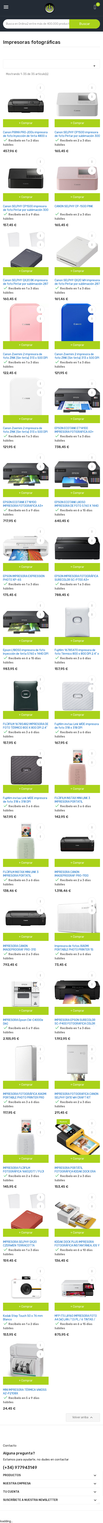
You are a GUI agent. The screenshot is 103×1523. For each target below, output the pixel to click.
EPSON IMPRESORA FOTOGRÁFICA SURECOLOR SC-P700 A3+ (76, 578)
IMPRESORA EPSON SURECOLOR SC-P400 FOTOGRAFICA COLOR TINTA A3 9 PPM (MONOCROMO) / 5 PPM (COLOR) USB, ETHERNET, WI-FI (77, 1025)
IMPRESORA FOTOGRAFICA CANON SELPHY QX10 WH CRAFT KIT (76, 1095)
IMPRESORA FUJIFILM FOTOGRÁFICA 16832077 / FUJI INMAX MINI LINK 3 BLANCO (23, 1171)
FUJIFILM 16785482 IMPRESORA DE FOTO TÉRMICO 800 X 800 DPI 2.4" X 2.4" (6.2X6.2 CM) (25, 727)
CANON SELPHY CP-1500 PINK (74, 206)
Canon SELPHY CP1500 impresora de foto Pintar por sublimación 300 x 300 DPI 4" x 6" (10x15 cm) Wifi (77, 136)
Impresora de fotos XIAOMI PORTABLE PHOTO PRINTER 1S (74, 947)
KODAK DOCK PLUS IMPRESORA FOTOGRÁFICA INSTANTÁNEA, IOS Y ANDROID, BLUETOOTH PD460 (77, 1245)
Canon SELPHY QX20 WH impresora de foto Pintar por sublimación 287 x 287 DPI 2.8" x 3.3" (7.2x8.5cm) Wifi (77, 286)
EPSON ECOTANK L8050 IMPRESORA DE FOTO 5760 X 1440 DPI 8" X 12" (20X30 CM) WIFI (77, 505)
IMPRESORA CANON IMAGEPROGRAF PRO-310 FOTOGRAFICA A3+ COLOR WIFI (22, 949)
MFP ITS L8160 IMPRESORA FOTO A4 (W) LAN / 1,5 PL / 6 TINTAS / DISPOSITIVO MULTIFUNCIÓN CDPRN (77, 1319)
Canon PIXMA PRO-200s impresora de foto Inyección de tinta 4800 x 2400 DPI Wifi (25, 136)
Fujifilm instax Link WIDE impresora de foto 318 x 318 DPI (77, 725)
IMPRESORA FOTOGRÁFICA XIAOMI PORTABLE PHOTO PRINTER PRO (24, 1095)
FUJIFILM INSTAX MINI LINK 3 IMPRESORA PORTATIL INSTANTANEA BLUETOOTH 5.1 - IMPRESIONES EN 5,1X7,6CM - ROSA (77, 803)
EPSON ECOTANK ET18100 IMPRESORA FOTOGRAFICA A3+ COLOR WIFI (23, 505)
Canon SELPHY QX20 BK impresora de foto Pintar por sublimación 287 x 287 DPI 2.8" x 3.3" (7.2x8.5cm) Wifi (25, 286)
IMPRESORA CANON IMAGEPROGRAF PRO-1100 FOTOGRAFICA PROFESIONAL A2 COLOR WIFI (75, 877)
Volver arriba (83, 1417)
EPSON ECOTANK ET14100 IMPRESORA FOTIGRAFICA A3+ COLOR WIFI (74, 432)
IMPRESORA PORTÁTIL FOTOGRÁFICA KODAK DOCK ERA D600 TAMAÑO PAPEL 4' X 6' (75, 1171)
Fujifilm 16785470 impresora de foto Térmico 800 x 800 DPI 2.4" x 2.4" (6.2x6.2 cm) (77, 653)
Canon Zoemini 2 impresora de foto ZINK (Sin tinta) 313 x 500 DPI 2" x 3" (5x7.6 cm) (25, 358)
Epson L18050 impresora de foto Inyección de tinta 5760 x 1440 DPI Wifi (25, 653)
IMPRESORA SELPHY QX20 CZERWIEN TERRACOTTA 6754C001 (20, 1245)
